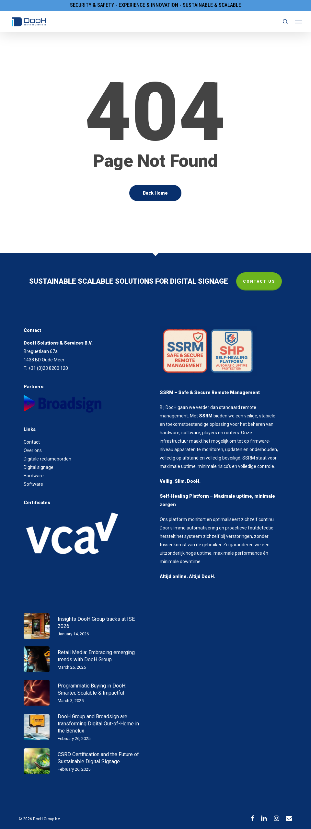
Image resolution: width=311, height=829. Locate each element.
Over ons (33, 450)
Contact (32, 442)
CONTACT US (259, 281)
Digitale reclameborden (47, 458)
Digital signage (38, 467)
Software (33, 484)
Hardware (34, 475)
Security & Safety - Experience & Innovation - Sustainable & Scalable (155, 5)
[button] (298, 21)
